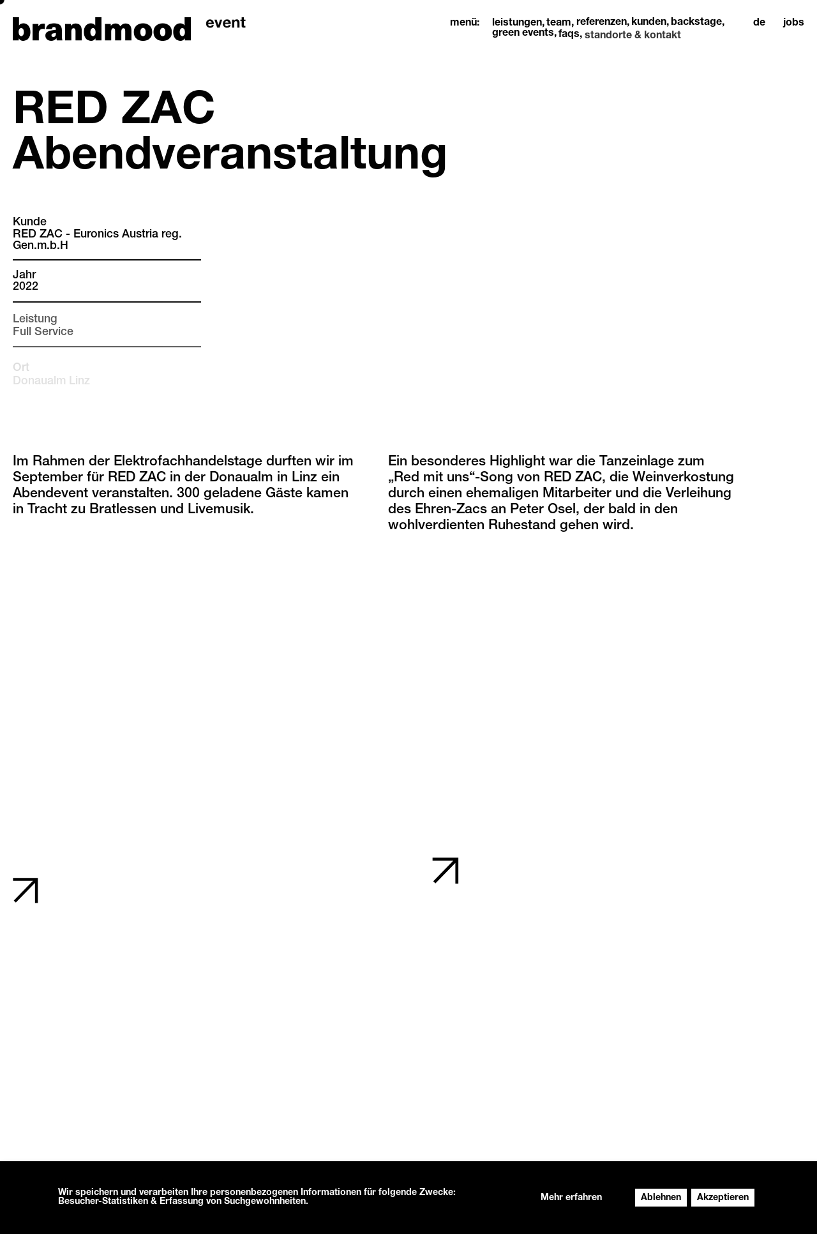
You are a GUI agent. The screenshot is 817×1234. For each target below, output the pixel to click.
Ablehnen (661, 1198)
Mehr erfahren (571, 1198)
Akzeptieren (723, 1198)
